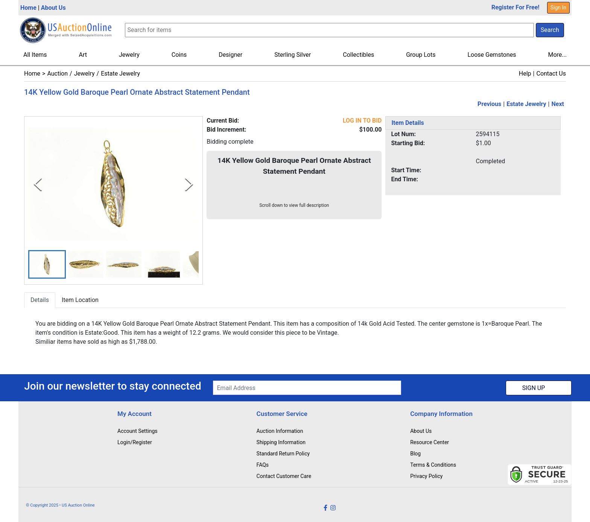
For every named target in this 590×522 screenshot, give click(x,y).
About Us (53, 7)
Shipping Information (281, 442)
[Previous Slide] (37, 184)
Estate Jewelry (120, 73)
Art (83, 54)
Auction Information (280, 431)
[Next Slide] (189, 184)
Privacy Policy (426, 476)
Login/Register (134, 442)
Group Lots (420, 54)
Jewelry (129, 54)
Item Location (80, 300)
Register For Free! (515, 7)
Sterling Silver (292, 54)
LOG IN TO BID (362, 120)
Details (39, 300)
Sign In (558, 8)
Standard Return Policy (283, 454)
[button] (47, 264)
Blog (415, 454)
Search (550, 29)
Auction (57, 73)
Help (525, 73)
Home (28, 7)
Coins (179, 54)
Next (558, 104)
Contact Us (551, 73)
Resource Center (429, 442)
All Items (35, 54)
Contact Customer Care (284, 476)
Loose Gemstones (491, 54)
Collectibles (358, 54)
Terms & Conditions (433, 465)
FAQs (263, 465)
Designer (230, 54)
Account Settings (137, 431)
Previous (489, 104)
